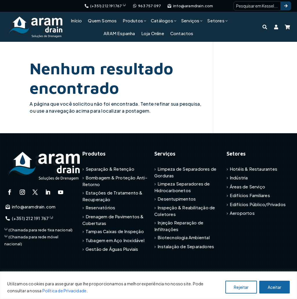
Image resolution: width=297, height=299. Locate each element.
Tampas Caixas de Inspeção (115, 231)
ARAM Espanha (119, 33)
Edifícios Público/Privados (258, 204)
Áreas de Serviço (247, 186)
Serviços (190, 20)
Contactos (181, 33)
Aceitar (274, 287)
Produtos (133, 20)
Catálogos (162, 20)
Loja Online (152, 33)
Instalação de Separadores (185, 246)
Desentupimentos (176, 198)
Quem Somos (102, 20)
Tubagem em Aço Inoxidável (115, 240)
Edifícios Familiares (250, 195)
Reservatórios (100, 207)
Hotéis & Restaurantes (253, 169)
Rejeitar (241, 287)
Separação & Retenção (110, 169)
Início (76, 20)
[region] (148, 285)
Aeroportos (242, 213)
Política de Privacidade (64, 290)
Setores (215, 20)
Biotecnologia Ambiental (183, 237)
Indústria (239, 177)
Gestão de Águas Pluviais (112, 249)
